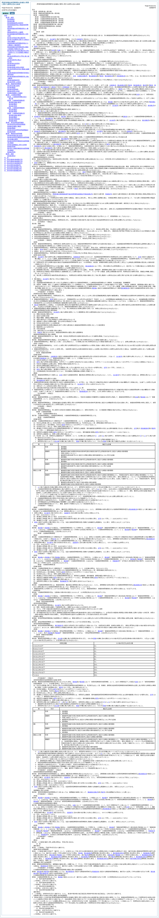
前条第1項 (76, 257)
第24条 (40, 528)
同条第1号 (151, 831)
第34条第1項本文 (141, 857)
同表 (77, 441)
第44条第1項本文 (102, 858)
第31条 (39, 871)
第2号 (103, 792)
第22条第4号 (88, 853)
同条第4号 (116, 561)
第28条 (57, 557)
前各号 (39, 332)
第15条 (80, 853)
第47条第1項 (44, 873)
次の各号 (53, 39)
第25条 (127, 529)
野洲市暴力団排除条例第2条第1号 (72, 194)
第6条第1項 (44, 866)
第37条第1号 (59, 625)
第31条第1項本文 (56, 857)
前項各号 (37, 116)
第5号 (76, 858)
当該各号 (80, 39)
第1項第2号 (145, 120)
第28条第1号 (147, 853)
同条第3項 (95, 871)
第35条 (60, 877)
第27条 (63, 116)
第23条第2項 (70, 871)
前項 (35, 46)
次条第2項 (54, 356)
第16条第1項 (41, 380)
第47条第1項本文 (135, 858)
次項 (139, 257)
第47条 (46, 871)
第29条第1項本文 (147, 855)
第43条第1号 (49, 858)
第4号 (87, 855)
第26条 (47, 528)
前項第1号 (151, 105)
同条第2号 (108, 194)
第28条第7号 (64, 581)
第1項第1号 (49, 118)
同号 (97, 432)
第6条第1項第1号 (93, 792)
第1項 (36, 305)
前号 (38, 362)
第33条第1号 (85, 857)
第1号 (57, 691)
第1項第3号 (65, 139)
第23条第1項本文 (118, 853)
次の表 (57, 441)
